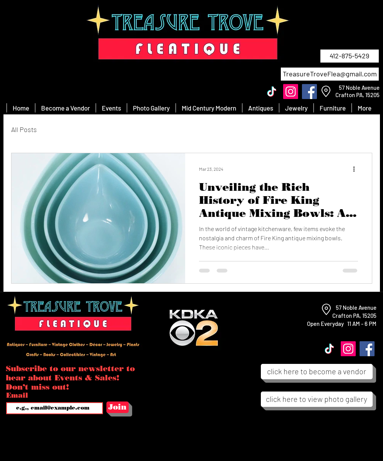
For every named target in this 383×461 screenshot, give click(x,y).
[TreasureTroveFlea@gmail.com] (330, 74)
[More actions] (356, 168)
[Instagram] (290, 91)
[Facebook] (309, 91)
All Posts (24, 129)
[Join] (117, 407)
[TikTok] (271, 91)
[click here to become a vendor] (317, 371)
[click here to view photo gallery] (317, 399)
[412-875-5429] (349, 56)
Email (18, 395)
